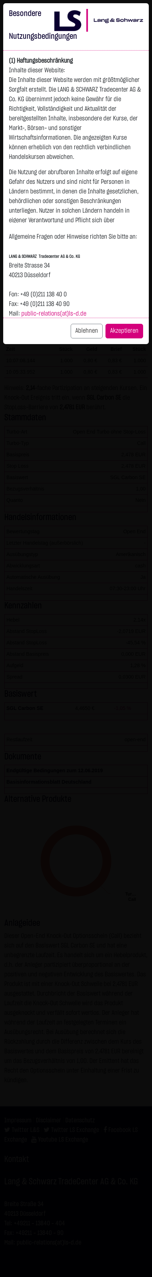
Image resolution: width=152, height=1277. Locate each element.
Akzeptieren (124, 331)
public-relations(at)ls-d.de (53, 314)
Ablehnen (86, 331)
